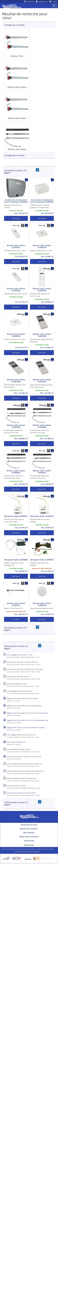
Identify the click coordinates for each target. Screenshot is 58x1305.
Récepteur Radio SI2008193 (42, 516)
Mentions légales (30, 849)
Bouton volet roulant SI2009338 (42, 604)
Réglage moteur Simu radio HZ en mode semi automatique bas (25, 713)
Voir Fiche (42, 576)
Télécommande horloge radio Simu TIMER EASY (41, 340)
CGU (6, 849)
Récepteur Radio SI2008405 (16, 560)
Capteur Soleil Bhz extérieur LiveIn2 (41, 608)
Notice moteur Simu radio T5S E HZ (16, 677)
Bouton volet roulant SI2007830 (42, 380)
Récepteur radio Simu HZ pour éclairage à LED (14, 564)
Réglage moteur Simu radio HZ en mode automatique (22, 706)
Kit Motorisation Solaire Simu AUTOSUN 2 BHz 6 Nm (39, 477)
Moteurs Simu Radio (17, 118)
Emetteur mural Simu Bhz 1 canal (41, 251)
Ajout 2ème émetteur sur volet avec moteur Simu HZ (22, 757)
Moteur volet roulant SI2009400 (42, 426)
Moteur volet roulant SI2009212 (16, 604)
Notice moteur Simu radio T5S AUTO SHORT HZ (20, 662)
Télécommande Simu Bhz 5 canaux (15, 294)
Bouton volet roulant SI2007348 (16, 380)
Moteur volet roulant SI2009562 (16, 471)
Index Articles (20, 849)
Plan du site (12, 849)
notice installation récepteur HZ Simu (17, 749)
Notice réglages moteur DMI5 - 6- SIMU (18, 655)
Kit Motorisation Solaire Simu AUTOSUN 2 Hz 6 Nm (13, 431)
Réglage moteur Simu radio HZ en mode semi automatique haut (25, 720)
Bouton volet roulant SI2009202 (16, 289)
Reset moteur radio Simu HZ (14, 742)
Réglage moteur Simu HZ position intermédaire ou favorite (24, 727)
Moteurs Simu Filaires (16, 87)
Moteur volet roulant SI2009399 (16, 426)
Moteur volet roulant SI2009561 (42, 471)
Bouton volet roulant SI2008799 (42, 289)
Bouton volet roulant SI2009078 (42, 246)
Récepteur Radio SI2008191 (16, 516)
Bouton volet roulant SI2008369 (16, 335)
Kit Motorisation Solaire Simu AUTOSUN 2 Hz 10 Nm (39, 431)
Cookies (38, 849)
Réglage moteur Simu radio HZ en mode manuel (20, 698)
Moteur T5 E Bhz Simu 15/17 (13, 608)
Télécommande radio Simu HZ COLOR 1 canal (40, 295)
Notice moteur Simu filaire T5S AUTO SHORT (19, 793)
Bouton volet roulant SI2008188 (42, 335)
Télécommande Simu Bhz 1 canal (15, 251)
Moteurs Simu (17, 56)
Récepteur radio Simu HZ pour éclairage (40, 520)
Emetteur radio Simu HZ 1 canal (14, 339)
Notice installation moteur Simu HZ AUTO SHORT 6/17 (22, 764)
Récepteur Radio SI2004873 (42, 560)
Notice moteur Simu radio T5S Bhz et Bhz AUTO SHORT (23, 669)
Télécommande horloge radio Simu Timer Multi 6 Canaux (41, 386)
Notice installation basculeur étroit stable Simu (20, 778)
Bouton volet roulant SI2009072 (16, 246)
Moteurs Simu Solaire (17, 149)
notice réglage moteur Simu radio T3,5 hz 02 (19, 735)
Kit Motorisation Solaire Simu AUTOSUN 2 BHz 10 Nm (13, 477)
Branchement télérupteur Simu (15, 684)
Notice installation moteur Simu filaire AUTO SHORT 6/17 (23, 771)
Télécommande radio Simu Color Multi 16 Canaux (14, 386)
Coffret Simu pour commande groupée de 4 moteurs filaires (39, 206)
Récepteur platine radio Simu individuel (39, 564)
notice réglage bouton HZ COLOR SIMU (17, 691)
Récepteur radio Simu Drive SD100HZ (13, 206)
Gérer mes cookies (47, 849)
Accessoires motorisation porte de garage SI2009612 (16, 201)
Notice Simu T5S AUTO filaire (14, 786)
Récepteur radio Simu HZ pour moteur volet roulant (14, 520)
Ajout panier (16, 218)
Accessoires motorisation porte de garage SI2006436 (42, 201)
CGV (2, 849)
